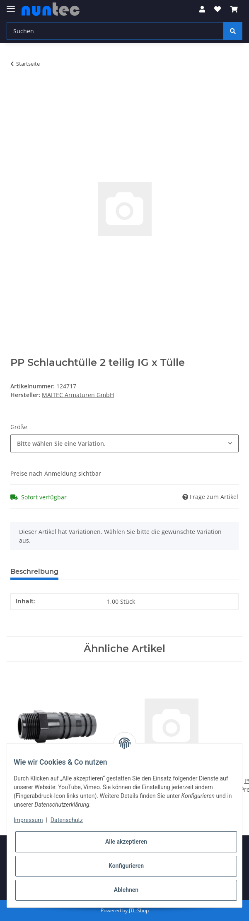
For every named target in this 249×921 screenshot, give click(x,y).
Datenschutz (67, 820)
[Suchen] (115, 31)
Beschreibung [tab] (34, 571)
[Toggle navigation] (11, 5)
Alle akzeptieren (126, 841)
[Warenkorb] (234, 9)
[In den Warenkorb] (17, 89)
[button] (202, 9)
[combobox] (124, 443)
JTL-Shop (139, 910)
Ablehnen (126, 889)
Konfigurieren (126, 865)
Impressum (28, 820)
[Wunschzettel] (217, 9)
